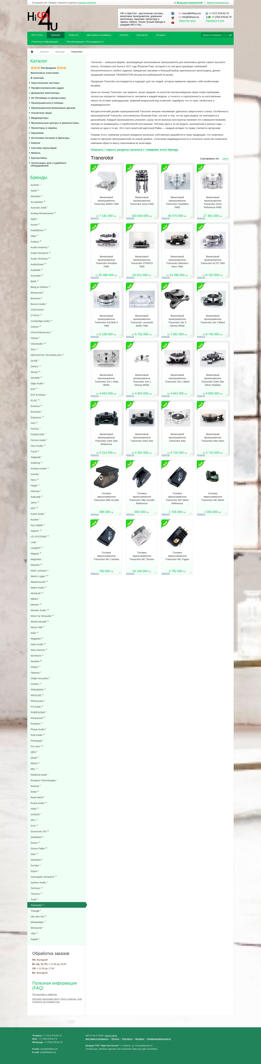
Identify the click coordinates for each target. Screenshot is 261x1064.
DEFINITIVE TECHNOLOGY (47, 355)
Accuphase (38, 201)
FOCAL (35, 428)
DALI (35, 349)
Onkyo (35, 667)
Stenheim (37, 859)
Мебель (36, 152)
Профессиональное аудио (47, 87)
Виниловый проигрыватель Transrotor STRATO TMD (142, 261)
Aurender (37, 275)
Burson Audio (39, 304)
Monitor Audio (40, 610)
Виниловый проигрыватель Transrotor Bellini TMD (106, 200)
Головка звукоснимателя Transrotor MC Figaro (177, 556)
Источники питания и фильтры (50, 137)
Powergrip (37, 740)
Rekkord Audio (39, 774)
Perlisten (37, 723)
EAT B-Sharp (39, 394)
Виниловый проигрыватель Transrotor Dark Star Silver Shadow (212, 379)
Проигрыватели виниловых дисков (53, 107)
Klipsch (36, 530)
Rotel (35, 791)
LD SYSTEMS (40, 536)
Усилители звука (41, 112)
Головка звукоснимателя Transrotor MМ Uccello (106, 496)
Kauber (35, 519)
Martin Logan (39, 576)
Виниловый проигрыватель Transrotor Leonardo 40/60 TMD (141, 320)
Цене (226, 158)
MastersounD (39, 581)
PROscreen (38, 701)
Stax (34, 854)
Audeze (36, 241)
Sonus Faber (39, 848)
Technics (37, 888)
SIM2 (35, 808)
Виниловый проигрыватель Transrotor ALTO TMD (213, 260)
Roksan (36, 786)
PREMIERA (38, 689)
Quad (35, 757)
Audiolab (37, 270)
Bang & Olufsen (40, 287)
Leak (34, 542)
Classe (35, 338)
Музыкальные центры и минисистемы (55, 122)
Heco (35, 479)
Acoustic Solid (39, 207)
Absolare (37, 196)
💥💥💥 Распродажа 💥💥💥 (48, 67)
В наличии (37, 77)
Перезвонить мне (215, 20)
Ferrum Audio (39, 440)
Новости (73, 35)
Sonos (35, 842)
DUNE (35, 360)
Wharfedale (38, 922)
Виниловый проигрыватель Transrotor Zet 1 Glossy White (142, 379)
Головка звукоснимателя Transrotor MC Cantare (106, 556)
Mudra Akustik (40, 621)
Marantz (36, 564)
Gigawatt (36, 457)
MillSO (35, 598)
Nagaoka (37, 638)
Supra (35, 871)
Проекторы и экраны (44, 127)
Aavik (35, 190)
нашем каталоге (87, 3)
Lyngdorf (37, 547)
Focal (35, 451)
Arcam (35, 224)
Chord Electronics (41, 332)
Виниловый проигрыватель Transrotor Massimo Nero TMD (177, 261)
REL (34, 769)
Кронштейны (39, 157)
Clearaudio (38, 343)
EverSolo (36, 411)
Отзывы (160, 35)
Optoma (36, 672)
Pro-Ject (37, 746)
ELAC (35, 400)
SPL (34, 820)
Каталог (55, 35)
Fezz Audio (38, 445)
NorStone (37, 655)
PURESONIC (39, 712)
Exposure (37, 417)
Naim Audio (38, 644)
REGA (35, 763)
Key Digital (38, 525)
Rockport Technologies (44, 780)
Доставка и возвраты (99, 35)
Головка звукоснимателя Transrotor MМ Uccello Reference (141, 498)
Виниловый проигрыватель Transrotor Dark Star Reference (106, 439)
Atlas (35, 236)
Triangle (36, 910)
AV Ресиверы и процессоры (48, 97)
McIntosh (37, 593)
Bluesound (37, 292)
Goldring (36, 462)
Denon (35, 372)
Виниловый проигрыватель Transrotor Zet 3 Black (212, 319)
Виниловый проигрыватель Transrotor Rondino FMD (106, 261)
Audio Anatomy (40, 247)
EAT (34, 389)
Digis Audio (38, 383)
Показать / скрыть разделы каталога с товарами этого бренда (134, 149)
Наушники (37, 132)
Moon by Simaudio (42, 615)
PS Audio (37, 706)
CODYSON (38, 309)
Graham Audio (40, 468)
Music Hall (37, 627)
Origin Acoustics (40, 678)
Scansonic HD (40, 831)
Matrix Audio (39, 587)
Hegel (35, 485)
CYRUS (36, 315)
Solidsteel (37, 837)
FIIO (34, 423)
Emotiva (36, 406)
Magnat (36, 553)
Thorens (36, 893)
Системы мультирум (44, 147)
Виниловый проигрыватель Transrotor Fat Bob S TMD (106, 320)
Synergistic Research (44, 876)
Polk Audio (38, 735)
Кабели (35, 142)
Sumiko (35, 865)
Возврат (139, 1039)
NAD (34, 632)
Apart (34, 219)
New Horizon (39, 650)
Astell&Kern (38, 230)
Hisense (36, 491)
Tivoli (35, 899)
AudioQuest (38, 264)
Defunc (36, 366)
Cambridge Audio (41, 321)
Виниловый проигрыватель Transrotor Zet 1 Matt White (106, 379)
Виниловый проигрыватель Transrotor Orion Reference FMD (213, 202)
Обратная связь (187, 20)
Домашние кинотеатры (45, 92)
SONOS (36, 814)
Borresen (36, 298)
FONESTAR (38, 434)
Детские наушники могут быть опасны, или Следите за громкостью (57, 1000)
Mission (36, 604)
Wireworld (37, 927)
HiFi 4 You (37, 35)
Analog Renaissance (43, 213)
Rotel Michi (37, 797)
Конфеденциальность (159, 1039)
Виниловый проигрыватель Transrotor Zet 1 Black (177, 378)
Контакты (142, 35)
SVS (34, 825)
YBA (34, 933)
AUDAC (36, 184)
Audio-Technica (40, 258)
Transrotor (37, 905)
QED (34, 752)
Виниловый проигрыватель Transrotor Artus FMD (142, 200)
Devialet (36, 377)
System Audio (39, 882)
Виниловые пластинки (45, 72)
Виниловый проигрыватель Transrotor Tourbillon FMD (177, 202)
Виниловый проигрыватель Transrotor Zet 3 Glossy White (177, 320)
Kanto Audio (38, 513)
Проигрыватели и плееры (47, 102)
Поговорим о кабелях (44, 994)
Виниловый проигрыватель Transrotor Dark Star (141, 437)
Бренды (38, 177)
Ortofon (36, 684)
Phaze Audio (38, 729)
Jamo (35, 502)
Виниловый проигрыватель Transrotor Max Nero (212, 437)
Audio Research (41, 253)
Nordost (36, 661)
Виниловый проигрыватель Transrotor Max (177, 437)
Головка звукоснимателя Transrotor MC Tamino (142, 556)
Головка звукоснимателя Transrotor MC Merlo (212, 496)
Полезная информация (44, 41)
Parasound (38, 718)
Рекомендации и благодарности (85, 41)
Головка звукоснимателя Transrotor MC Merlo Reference (177, 498)
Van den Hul (39, 916)
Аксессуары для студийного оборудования (48, 164)
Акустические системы (45, 82)
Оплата (124, 35)
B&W (35, 281)
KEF (34, 508)
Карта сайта (111, 1035)
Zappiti (35, 939)
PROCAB (37, 695)
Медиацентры (39, 117)
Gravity (35, 474)
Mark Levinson (39, 570)
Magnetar (37, 559)
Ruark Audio (39, 803)
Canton (36, 326)
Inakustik (37, 496)
